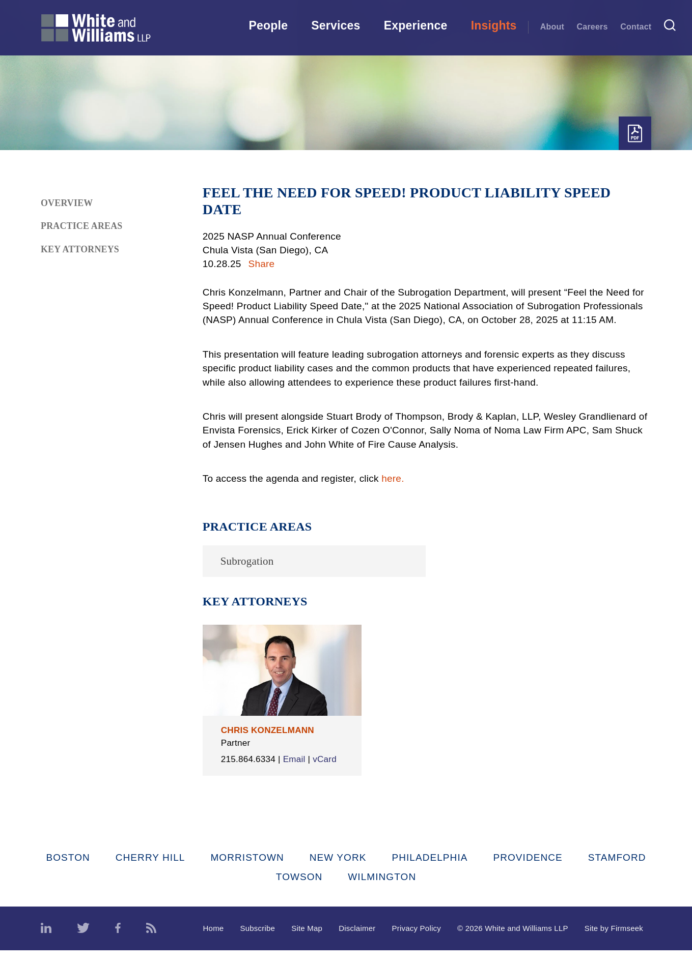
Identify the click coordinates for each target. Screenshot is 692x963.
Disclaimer (357, 941)
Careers (591, 26)
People (268, 25)
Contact (635, 26)
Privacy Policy (416, 941)
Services (335, 25)
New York (338, 870)
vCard (233, 771)
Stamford (617, 870)
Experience (416, 25)
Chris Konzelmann (267, 730)
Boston (68, 870)
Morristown (247, 870)
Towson (299, 889)
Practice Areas (81, 226)
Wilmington (382, 889)
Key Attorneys (80, 249)
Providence (527, 870)
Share (261, 263)
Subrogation (247, 561)
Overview (67, 203)
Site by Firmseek (614, 941)
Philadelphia (429, 870)
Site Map (306, 941)
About (552, 26)
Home (213, 941)
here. (392, 478)
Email (294, 759)
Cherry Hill (150, 870)
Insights (494, 25)
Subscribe (257, 941)
